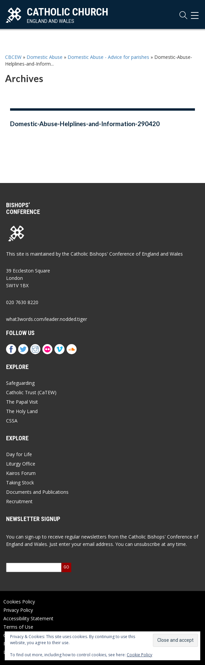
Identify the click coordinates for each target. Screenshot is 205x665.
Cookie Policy (139, 655)
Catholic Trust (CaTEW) (31, 392)
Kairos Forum (21, 473)
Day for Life (19, 454)
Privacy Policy (18, 610)
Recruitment (19, 501)
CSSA (11, 420)
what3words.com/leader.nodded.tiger (46, 319)
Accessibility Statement (28, 618)
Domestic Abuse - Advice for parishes (108, 57)
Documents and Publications (37, 492)
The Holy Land (22, 411)
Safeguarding (20, 383)
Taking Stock (20, 482)
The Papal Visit (22, 402)
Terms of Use (18, 627)
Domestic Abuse (45, 57)
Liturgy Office (20, 463)
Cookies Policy (19, 601)
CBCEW (13, 57)
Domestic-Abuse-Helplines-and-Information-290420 (85, 123)
